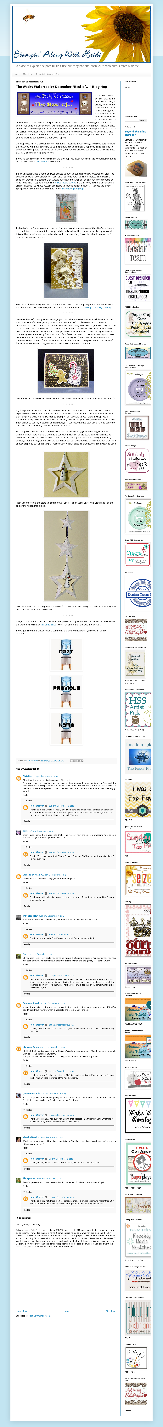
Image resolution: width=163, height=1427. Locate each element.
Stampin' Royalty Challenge (98, 307)
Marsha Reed (30, 1137)
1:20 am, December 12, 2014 (53, 1094)
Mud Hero (27, 74)
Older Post (111, 1311)
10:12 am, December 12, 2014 (50, 1137)
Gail (25, 954)
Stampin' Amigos (32, 1047)
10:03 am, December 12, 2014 (61, 1115)
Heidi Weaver (37, 806)
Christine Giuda (48, 625)
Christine (27, 776)
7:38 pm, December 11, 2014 (40, 831)
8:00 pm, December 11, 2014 (41, 954)
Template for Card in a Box (47, 74)
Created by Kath (31, 875)
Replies (29, 801)
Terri (25, 831)
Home (16, 74)
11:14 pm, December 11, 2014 (52, 1003)
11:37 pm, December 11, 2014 (54, 1047)
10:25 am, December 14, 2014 (61, 1197)
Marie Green (43, 162)
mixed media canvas (65, 183)
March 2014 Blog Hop (73, 189)
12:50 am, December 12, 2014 (61, 935)
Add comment (24, 1218)
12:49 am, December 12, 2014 (61, 852)
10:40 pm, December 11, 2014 (61, 976)
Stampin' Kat (30, 1179)
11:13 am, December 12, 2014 (60, 1159)
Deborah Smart (31, 1003)
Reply (25, 795)
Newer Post (22, 1311)
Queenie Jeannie (31, 1094)
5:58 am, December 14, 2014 (50, 1179)
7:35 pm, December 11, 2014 (45, 776)
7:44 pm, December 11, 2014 (53, 875)
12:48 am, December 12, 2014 (61, 806)
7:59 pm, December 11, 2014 (51, 916)
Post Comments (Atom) (40, 1316)
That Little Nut (30, 916)
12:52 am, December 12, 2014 (61, 1071)
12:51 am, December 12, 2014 (61, 1025)
